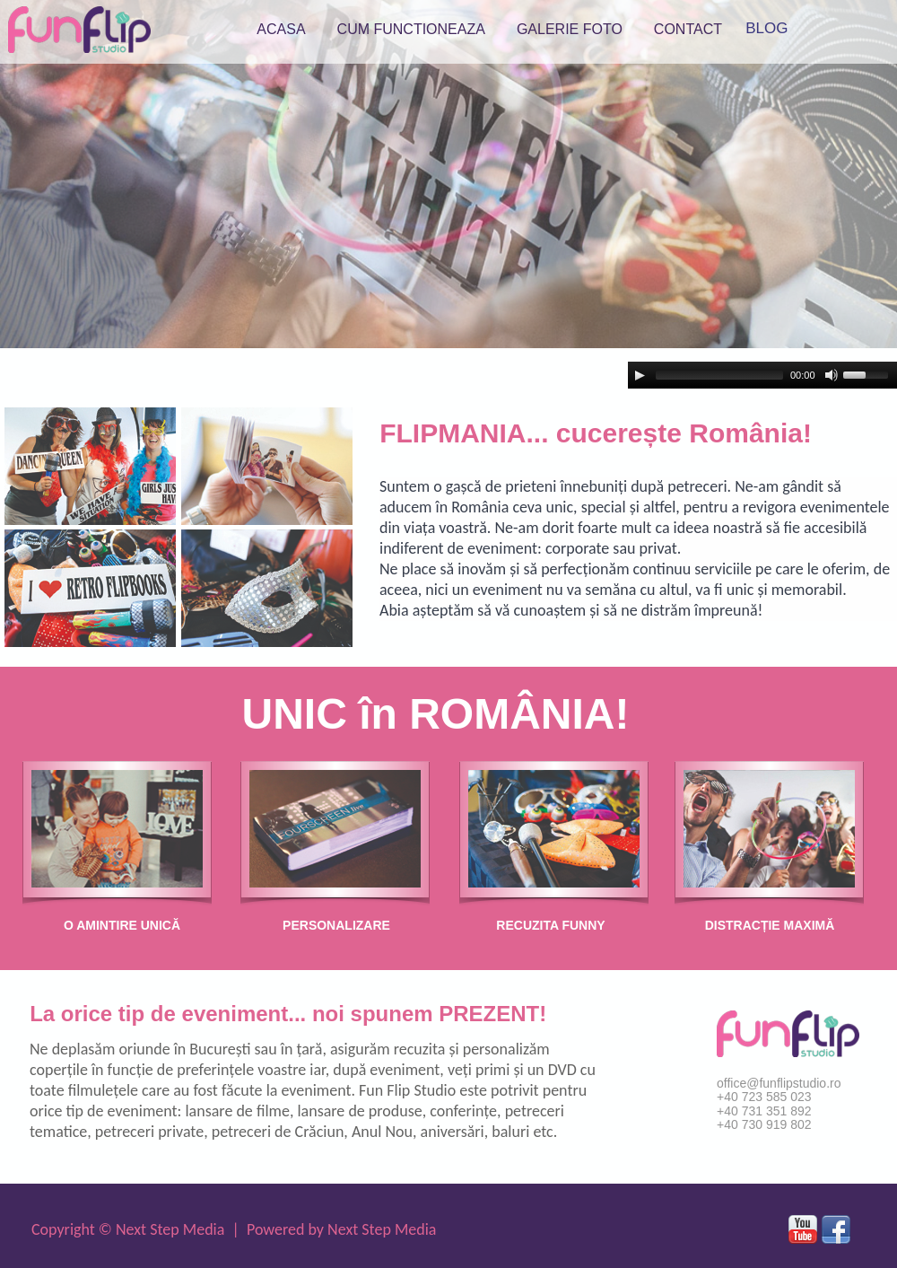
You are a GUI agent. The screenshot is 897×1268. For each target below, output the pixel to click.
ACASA (281, 29)
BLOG (766, 28)
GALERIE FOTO (570, 29)
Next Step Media (170, 1229)
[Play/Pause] (639, 375)
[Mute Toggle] (831, 375)
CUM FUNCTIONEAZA (411, 29)
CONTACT (688, 29)
